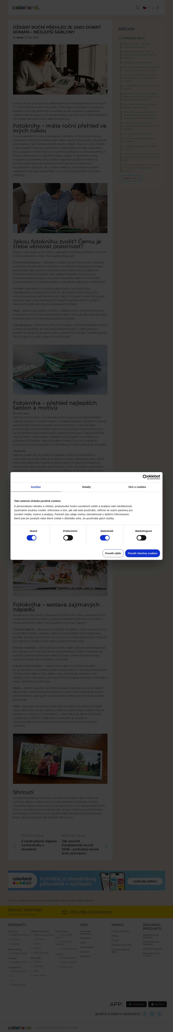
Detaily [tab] (86, 486)
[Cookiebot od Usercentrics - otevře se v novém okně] (145, 477)
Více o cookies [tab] (137, 486)
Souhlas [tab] (36, 486)
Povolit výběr (113, 553)
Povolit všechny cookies (142, 553)
